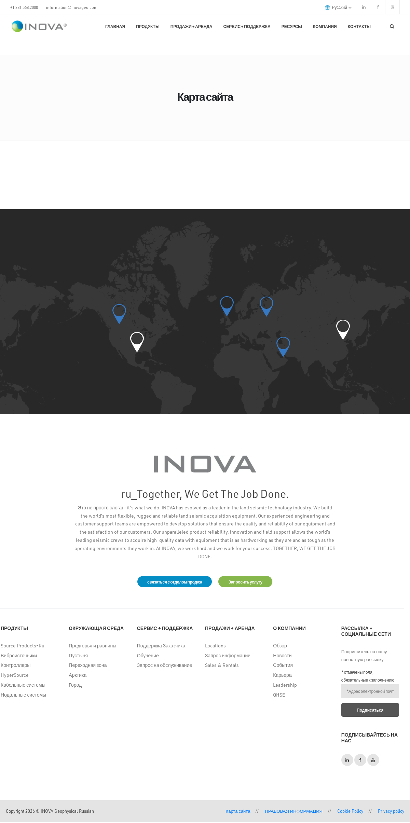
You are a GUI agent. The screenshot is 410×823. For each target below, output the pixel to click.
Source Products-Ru (22, 646)
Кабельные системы (23, 686)
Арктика (77, 676)
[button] (137, 342)
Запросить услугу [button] (249, 582)
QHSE (279, 695)
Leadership (285, 686)
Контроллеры (15, 666)
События (283, 666)
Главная (115, 26)
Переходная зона (88, 666)
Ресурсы (292, 26)
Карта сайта (238, 812)
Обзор (280, 646)
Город (75, 686)
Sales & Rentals (222, 666)
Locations (215, 646)
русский (338, 7)
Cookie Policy (350, 812)
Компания (325, 26)
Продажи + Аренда (191, 26)
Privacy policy (391, 812)
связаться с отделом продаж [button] (170, 582)
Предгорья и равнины (92, 646)
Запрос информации (227, 656)
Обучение (148, 656)
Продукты (148, 26)
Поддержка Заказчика (161, 646)
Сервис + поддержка (247, 26)
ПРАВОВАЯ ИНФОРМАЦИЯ (294, 812)
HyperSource (15, 676)
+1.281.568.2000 (24, 7)
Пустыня (78, 656)
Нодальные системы (23, 695)
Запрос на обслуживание (164, 666)
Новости (282, 656)
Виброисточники (19, 656)
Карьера (282, 676)
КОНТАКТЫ (359, 26)
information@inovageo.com (71, 7)
